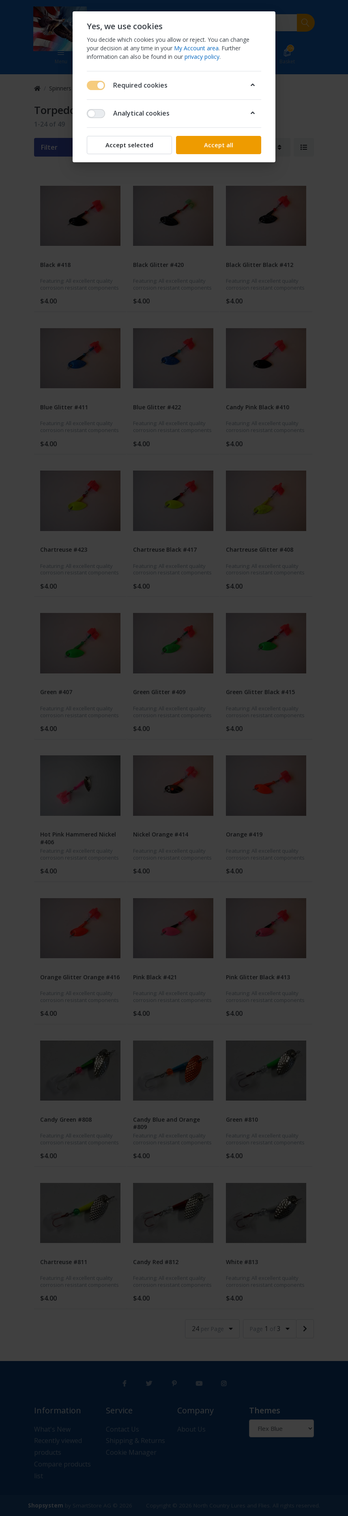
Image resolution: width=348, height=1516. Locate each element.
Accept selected (129, 145)
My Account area (196, 48)
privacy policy (202, 56)
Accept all (218, 145)
